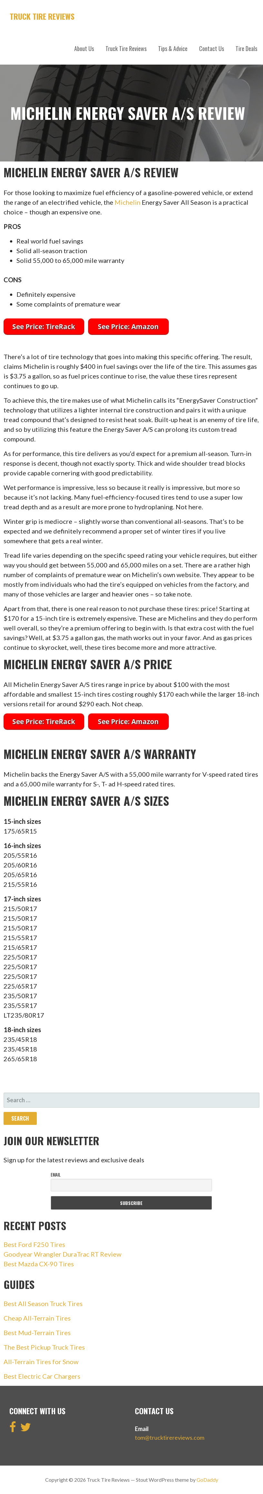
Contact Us (211, 48)
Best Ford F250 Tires (34, 1244)
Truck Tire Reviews (42, 16)
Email (56, 1174)
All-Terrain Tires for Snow (41, 1361)
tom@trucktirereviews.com (169, 1437)
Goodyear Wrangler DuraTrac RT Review (62, 1254)
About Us (84, 48)
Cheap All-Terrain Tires (37, 1318)
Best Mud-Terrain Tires (37, 1332)
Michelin (127, 202)
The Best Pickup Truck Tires (44, 1347)
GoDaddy (207, 1480)
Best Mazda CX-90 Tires (39, 1264)
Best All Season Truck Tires (43, 1303)
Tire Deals (246, 48)
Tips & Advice (172, 48)
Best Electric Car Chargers (42, 1376)
